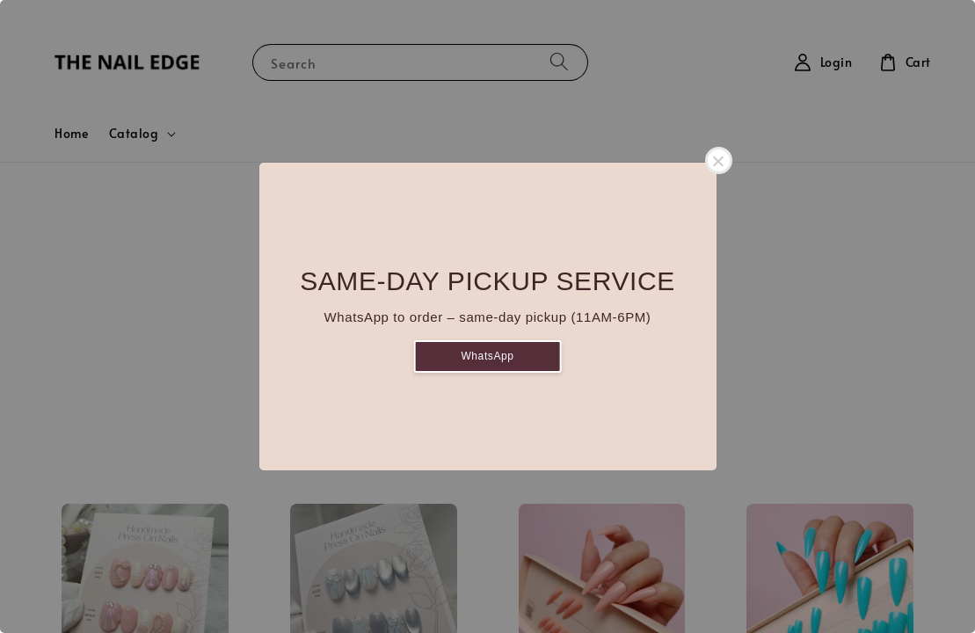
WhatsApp (487, 356)
